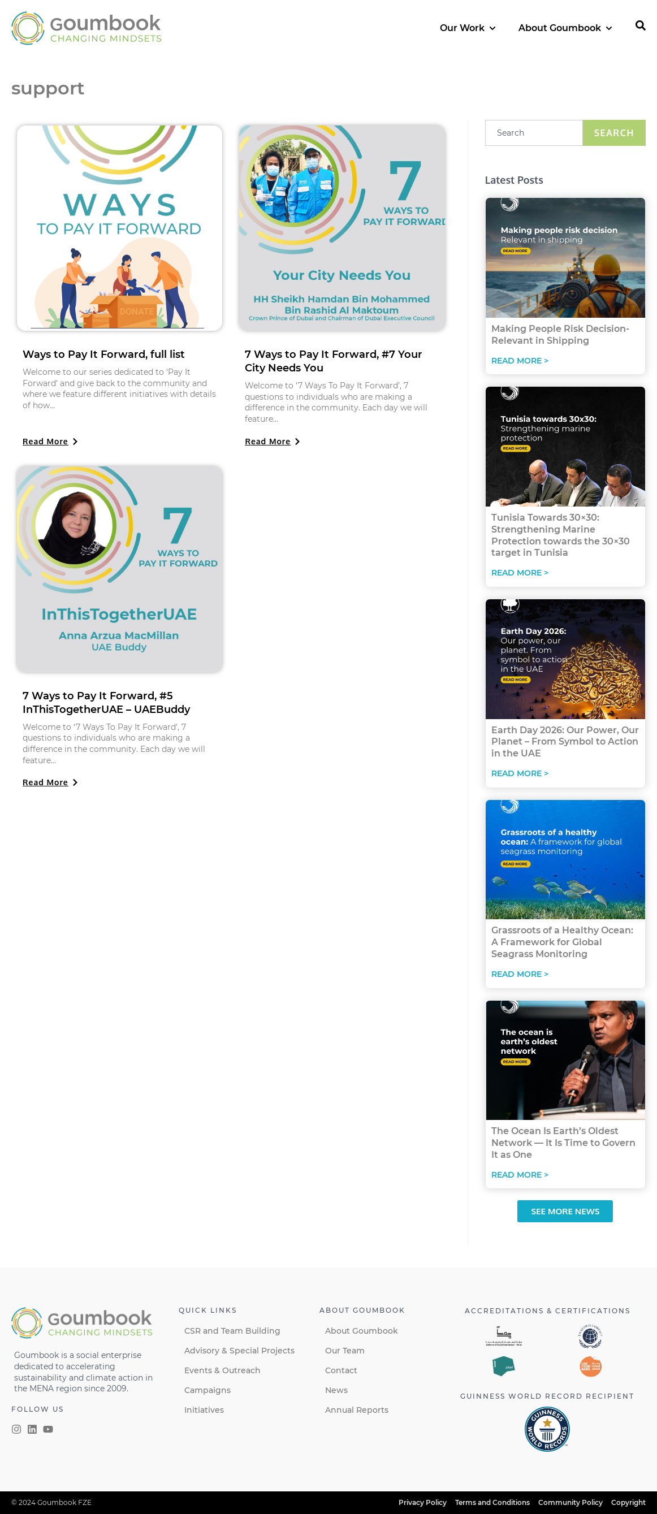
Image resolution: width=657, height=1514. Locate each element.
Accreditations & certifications (547, 1311)
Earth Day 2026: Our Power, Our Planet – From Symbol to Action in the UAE (565, 742)
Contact (341, 1370)
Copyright (628, 1502)
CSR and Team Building (232, 1331)
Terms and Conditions (492, 1502)
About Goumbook (361, 1331)
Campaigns (207, 1390)
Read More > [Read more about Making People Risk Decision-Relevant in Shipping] (519, 361)
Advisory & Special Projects (239, 1351)
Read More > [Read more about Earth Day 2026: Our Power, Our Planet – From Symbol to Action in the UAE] (519, 773)
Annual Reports (356, 1410)
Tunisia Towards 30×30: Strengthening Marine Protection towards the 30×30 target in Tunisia (560, 535)
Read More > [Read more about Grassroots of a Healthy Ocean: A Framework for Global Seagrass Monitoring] (519, 974)
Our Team (345, 1351)
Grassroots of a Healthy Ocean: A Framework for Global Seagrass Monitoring (562, 942)
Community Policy (570, 1502)
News (336, 1390)
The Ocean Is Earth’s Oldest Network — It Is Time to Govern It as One (563, 1143)
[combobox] (534, 133)
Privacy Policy (423, 1502)
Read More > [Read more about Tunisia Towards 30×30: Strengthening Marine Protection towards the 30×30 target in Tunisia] (519, 573)
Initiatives (204, 1410)
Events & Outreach (222, 1370)
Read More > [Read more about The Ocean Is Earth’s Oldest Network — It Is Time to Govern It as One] (519, 1175)
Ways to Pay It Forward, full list (104, 354)
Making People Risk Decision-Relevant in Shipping (560, 334)
